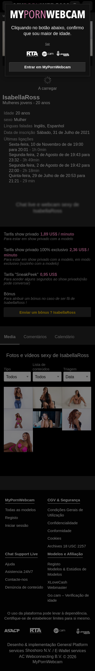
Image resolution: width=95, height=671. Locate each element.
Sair (47, 44)
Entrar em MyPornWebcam (47, 67)
